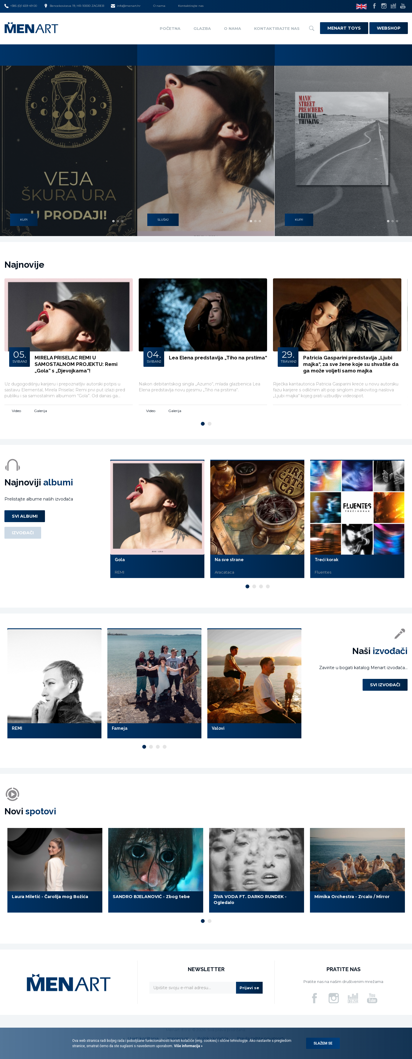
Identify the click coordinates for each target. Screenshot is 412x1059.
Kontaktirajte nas (190, 6)
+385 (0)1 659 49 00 (20, 6)
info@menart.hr (125, 6)
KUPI (24, 218)
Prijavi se (249, 987)
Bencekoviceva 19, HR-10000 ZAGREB (74, 6)
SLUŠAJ (163, 218)
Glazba (202, 28)
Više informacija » (188, 1046)
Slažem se (323, 1043)
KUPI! (299, 218)
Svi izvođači (385, 684)
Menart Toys (344, 28)
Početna (170, 28)
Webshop (388, 28)
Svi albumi (25, 516)
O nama (159, 6)
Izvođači (23, 532)
